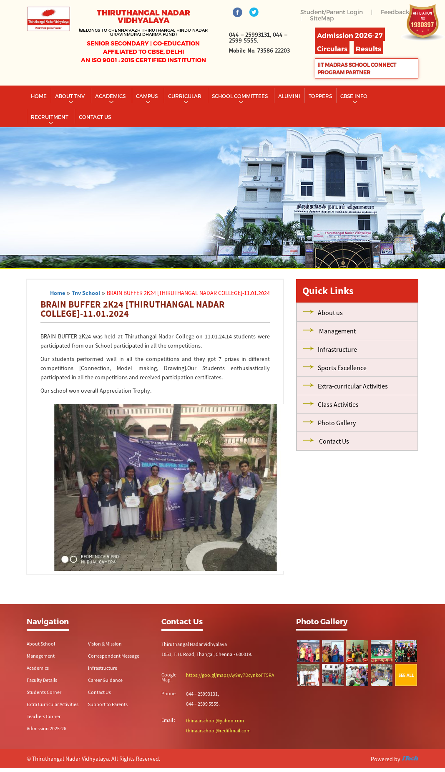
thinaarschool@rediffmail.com (218, 730)
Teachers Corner (43, 716)
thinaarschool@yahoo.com (215, 720)
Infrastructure (102, 668)
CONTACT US (95, 117)
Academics (111, 96)
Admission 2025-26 (46, 728)
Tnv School (86, 293)
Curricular (185, 96)
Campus (147, 96)
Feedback (395, 11)
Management (41, 656)
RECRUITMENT (50, 117)
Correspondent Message (113, 656)
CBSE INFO (354, 96)
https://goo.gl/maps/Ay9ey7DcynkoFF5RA (230, 675)
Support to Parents (108, 704)
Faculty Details (42, 680)
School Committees (240, 96)
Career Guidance (105, 680)
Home (39, 96)
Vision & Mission (105, 644)
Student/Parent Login (331, 11)
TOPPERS (320, 96)
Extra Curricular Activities (52, 704)
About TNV (70, 96)
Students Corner (44, 692)
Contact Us (99, 692)
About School (41, 644)
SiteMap (322, 18)
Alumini (289, 96)
